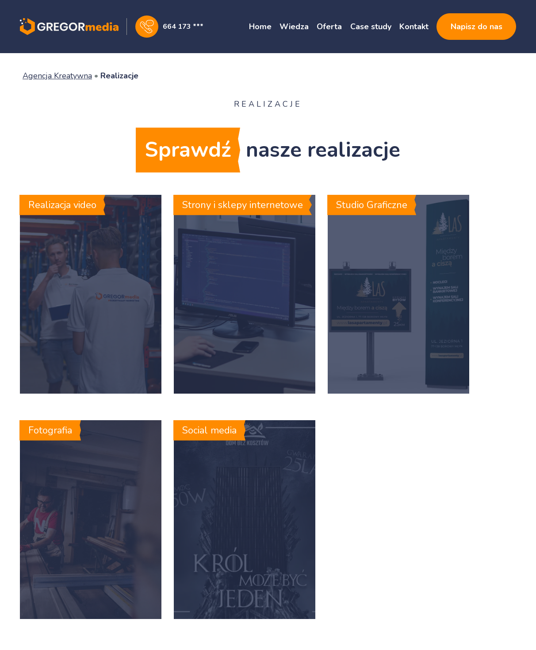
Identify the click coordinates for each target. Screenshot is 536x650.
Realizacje (119, 75)
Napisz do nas (476, 26)
